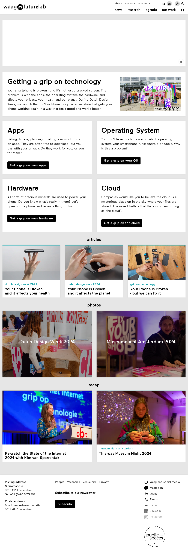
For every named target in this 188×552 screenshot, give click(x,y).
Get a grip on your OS (121, 160)
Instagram (153, 517)
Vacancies (73, 481)
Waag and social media (162, 482)
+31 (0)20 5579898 (22, 494)
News (118, 10)
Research (133, 10)
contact (130, 3)
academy (144, 3)
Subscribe (65, 504)
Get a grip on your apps (28, 165)
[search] (183, 10)
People (59, 481)
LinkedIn (152, 511)
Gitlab (150, 494)
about (118, 3)
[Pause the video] (181, 61)
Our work (169, 10)
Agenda (151, 10)
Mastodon (153, 488)
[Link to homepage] (24, 7)
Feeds (151, 500)
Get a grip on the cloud (122, 223)
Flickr (150, 505)
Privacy (104, 481)
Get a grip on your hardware (31, 218)
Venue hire (90, 481)
